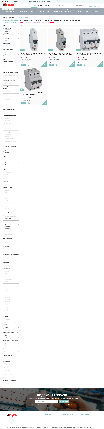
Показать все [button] (5, 40)
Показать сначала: (25, 25)
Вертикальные (8, 112)
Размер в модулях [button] (8, 295)
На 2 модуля (7, 299)
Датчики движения (22, 11)
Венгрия (6, 198)
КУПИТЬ (23, 64)
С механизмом (8, 134)
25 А (5, 56)
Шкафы (98, 9)
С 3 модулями (7, 150)
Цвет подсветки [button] (7, 238)
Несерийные (7, 166)
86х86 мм (7, 311)
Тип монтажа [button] (6, 43)
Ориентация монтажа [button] (9, 109)
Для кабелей (78, 11)
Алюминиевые (8, 172)
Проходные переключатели (10, 216)
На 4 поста (7, 291)
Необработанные (8, 184)
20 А (5, 54)
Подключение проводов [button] (9, 115)
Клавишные (7, 206)
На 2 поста (7, 289)
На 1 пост (7, 287)
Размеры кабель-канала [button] (9, 380)
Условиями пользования (63, 404)
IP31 (5, 128)
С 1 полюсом (7, 224)
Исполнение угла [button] (7, 374)
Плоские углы (7, 370)
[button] (95, 5)
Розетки (18, 9)
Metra (6, 160)
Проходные (7, 99)
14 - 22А (6, 327)
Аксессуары (58, 13)
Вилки (76, 9)
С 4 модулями (7, 152)
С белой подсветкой (9, 242)
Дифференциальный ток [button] (10, 348)
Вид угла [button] (5, 367)
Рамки (53, 9)
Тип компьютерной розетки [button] (10, 72)
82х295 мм (7, 309)
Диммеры (69, 9)
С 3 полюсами (7, 226)
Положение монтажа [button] (9, 277)
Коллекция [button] (6, 246)
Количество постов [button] (8, 285)
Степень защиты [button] (7, 355)
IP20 (5, 126)
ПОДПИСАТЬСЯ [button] (64, 401)
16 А (5, 52)
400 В (6, 337)
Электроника (68, 11)
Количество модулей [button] (9, 80)
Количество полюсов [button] (9, 222)
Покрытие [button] (5, 181)
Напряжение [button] (6, 361)
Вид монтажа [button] (6, 268)
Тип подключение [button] (8, 95)
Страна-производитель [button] (9, 195)
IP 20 (6, 357)
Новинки (54, 5)
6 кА (5, 345)
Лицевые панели (58, 11)
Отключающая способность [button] (10, 340)
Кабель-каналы (44, 9)
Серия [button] (4, 156)
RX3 (5, 162)
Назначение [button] (6, 262)
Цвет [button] (4, 169)
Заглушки (7, 33)
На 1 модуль (7, 83)
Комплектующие (47, 13)
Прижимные (7, 120)
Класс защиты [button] (7, 123)
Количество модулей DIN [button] (10, 146)
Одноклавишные (8, 234)
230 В (6, 335)
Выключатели (26, 9)
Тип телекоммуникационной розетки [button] (10, 61)
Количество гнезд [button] (8, 103)
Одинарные (7, 105)
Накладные (7, 271)
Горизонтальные (8, 279)
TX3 (5, 164)
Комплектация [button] (7, 132)
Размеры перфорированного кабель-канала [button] (11, 255)
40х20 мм (7, 383)
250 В (6, 364)
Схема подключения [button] (8, 212)
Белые (6, 176)
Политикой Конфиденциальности (51, 404)
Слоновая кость (8, 177)
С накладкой (7, 136)
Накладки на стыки (9, 35)
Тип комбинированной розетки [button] (9, 87)
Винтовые (7, 118)
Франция (6, 200)
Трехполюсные (8, 218)
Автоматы (60, 9)
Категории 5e (7, 77)
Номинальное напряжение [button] (10, 332)
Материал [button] (5, 316)
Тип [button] (4, 25)
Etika (6, 249)
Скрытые (6, 46)
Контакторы (85, 9)
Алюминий (7, 174)
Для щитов (95, 11)
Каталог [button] (34, 5)
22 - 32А (6, 329)
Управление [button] (6, 204)
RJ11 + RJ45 (7, 91)
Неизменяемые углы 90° (10, 376)
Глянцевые (7, 190)
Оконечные (7, 97)
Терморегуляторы (10, 11)
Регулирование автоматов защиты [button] (10, 323)
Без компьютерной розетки (10, 75)
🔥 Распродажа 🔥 (8, 9)
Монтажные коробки (45, 11)
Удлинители (33, 11)
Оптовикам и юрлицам (44, 5)
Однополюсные (8, 214)
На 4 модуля (7, 301)
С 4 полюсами (7, 228)
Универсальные (8, 265)
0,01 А (6, 351)
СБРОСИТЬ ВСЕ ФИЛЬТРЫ (11, 22)
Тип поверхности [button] (7, 187)
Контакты (61, 5)
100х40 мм (7, 258)
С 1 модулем (7, 149)
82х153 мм (7, 307)
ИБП (92, 9)
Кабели (35, 9)
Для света (87, 11)
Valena (6, 250)
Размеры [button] (5, 304)
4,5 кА (6, 343)
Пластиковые (7, 319)
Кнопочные (7, 208)
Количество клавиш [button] (8, 232)
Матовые (6, 192)
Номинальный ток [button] (8, 49)
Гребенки (6, 31)
